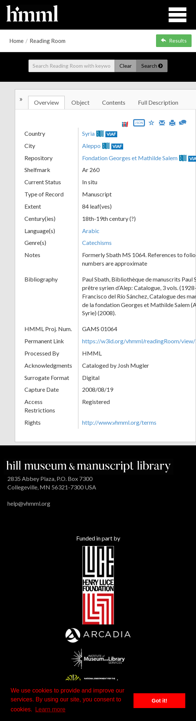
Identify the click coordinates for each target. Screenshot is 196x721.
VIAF (111, 134)
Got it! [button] (159, 701)
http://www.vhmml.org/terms (119, 422)
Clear (125, 66)
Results (174, 40)
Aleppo (91, 145)
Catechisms (97, 242)
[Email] (162, 122)
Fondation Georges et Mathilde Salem (130, 157)
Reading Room (47, 40)
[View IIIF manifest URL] (125, 124)
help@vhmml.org (28, 503)
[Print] (172, 122)
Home (16, 40)
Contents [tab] (113, 102)
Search (152, 66)
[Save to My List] (152, 122)
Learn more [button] (50, 709)
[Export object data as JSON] (139, 124)
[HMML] (88, 465)
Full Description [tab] (158, 102)
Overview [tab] (46, 102)
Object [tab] (80, 102)
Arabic (90, 230)
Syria (88, 133)
